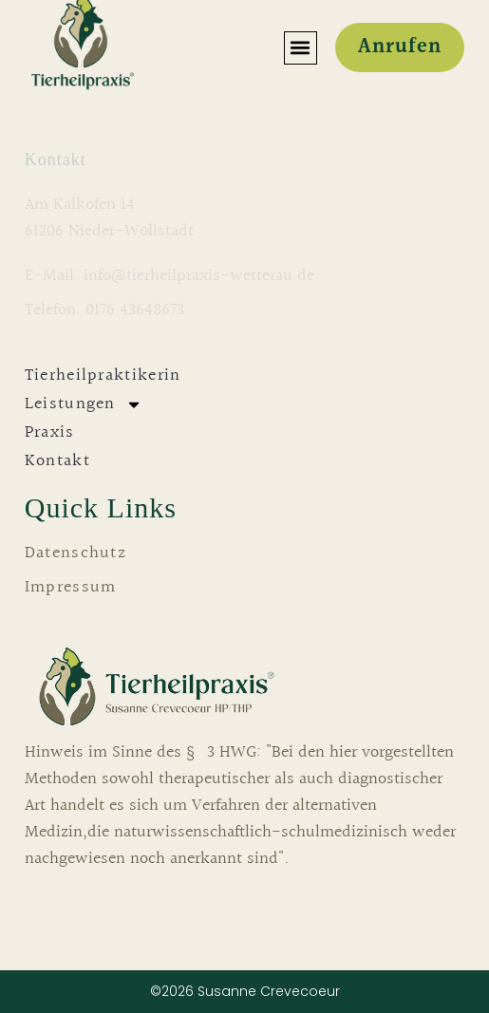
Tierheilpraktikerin (103, 375)
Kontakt (57, 461)
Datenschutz (75, 553)
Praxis (50, 432)
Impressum (71, 587)
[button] (300, 48)
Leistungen (83, 404)
